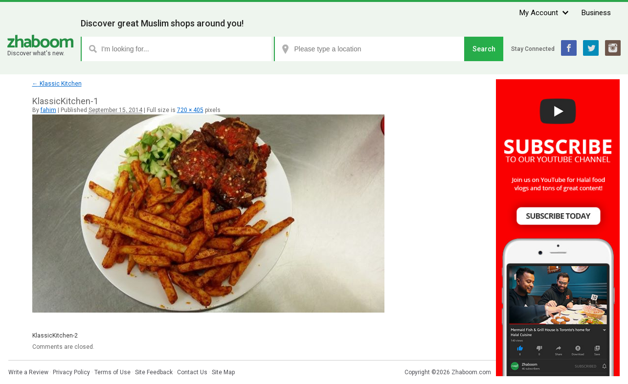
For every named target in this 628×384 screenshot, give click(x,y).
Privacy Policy (71, 372)
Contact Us (192, 372)
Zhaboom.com (471, 372)
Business (596, 12)
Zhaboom (40, 41)
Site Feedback (154, 372)
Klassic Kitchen (57, 83)
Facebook (569, 48)
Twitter (591, 48)
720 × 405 (190, 110)
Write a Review (28, 372)
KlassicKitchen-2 (55, 335)
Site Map (223, 372)
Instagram (613, 48)
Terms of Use (112, 372)
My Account (538, 12)
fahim (48, 110)
